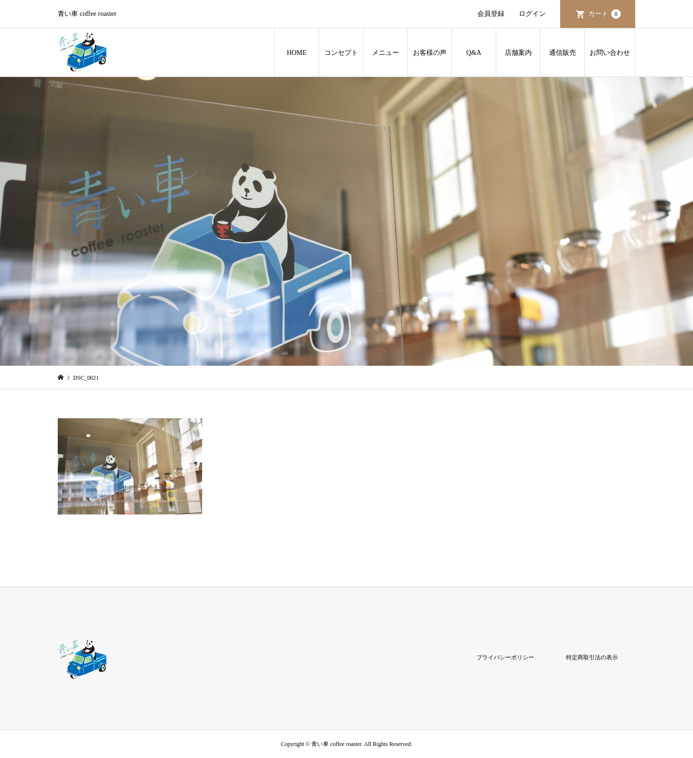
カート (604, 14)
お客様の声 (430, 52)
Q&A (473, 52)
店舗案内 (518, 52)
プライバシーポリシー (505, 657)
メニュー (385, 52)
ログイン (532, 13)
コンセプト (341, 52)
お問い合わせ (610, 52)
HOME (297, 52)
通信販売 (562, 52)
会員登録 (490, 13)
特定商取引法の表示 (592, 657)
